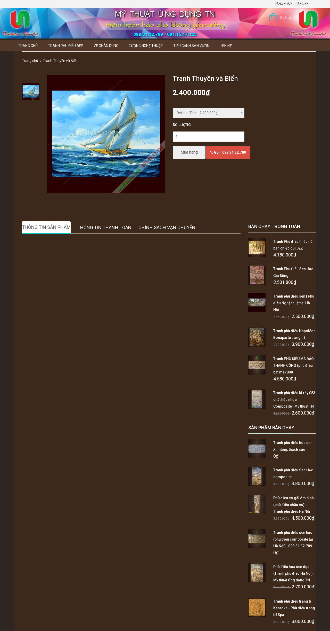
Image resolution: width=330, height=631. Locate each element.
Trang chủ (28, 46)
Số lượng (182, 125)
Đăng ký (301, 4)
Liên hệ (226, 46)
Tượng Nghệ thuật (146, 46)
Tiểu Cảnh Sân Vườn (191, 46)
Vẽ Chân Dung (106, 46)
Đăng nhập (283, 4)
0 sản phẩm (289, 17)
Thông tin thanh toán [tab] (104, 227)
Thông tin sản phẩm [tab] (46, 227)
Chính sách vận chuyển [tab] (166, 227)
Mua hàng (189, 152)
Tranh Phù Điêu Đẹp (65, 46)
